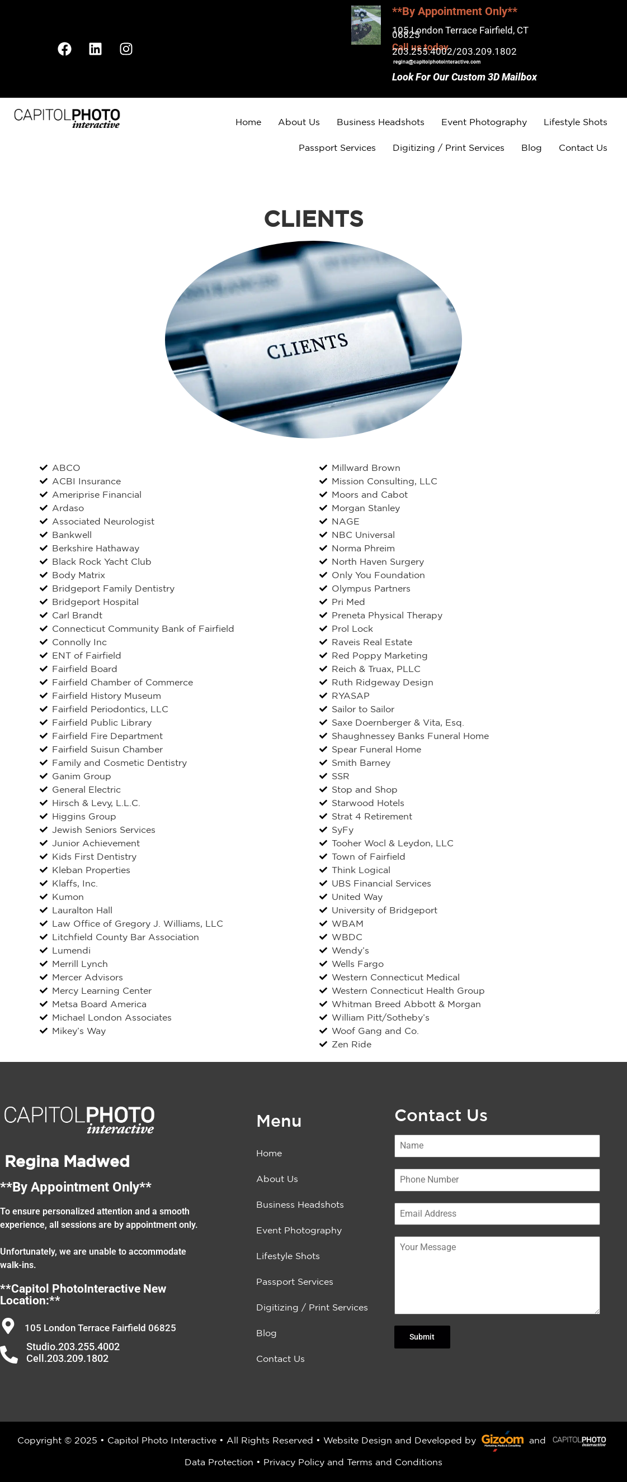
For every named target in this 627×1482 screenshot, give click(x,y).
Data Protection (219, 1462)
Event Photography (484, 122)
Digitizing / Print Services (449, 147)
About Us (299, 122)
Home (248, 122)
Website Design (357, 1440)
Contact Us (583, 147)
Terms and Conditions (394, 1462)
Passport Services (337, 147)
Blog (531, 147)
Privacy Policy (293, 1462)
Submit (422, 1336)
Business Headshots (381, 122)
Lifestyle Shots (575, 122)
